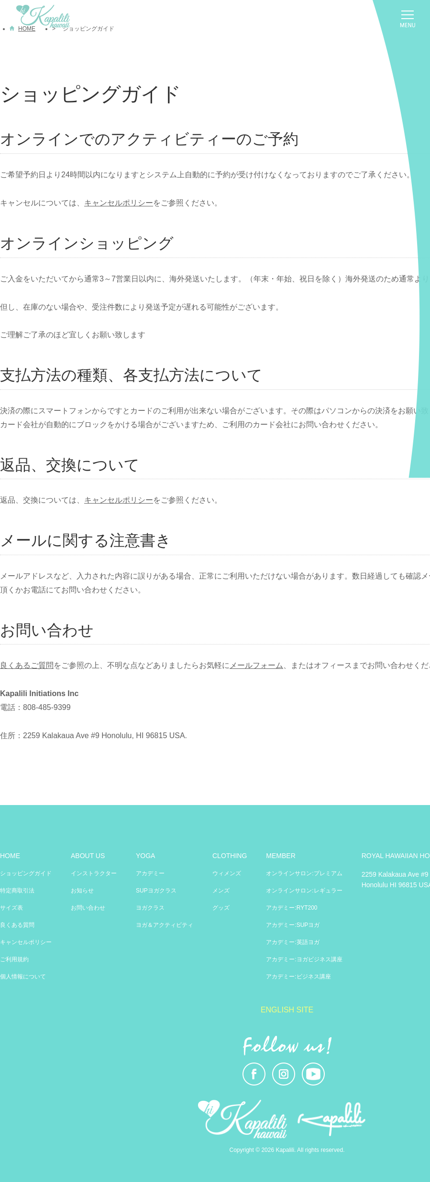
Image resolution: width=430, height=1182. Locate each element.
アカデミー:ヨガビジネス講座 (304, 959)
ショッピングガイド (26, 873)
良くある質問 (17, 925)
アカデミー (150, 873)
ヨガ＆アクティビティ (164, 925)
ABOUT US (88, 856)
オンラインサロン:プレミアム (304, 873)
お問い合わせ (88, 907)
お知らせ (82, 890)
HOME (10, 856)
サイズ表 (11, 907)
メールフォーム (256, 665)
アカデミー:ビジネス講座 (298, 976)
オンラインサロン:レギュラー (304, 890)
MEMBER (280, 856)
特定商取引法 (17, 890)
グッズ (221, 907)
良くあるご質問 (27, 665)
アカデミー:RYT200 (291, 907)
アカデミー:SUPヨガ (293, 925)
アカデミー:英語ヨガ (292, 942)
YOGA (145, 856)
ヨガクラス (150, 907)
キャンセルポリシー (118, 203)
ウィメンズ (226, 873)
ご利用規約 (14, 959)
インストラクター (94, 873)
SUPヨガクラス (156, 890)
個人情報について (23, 976)
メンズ (221, 890)
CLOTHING (229, 856)
